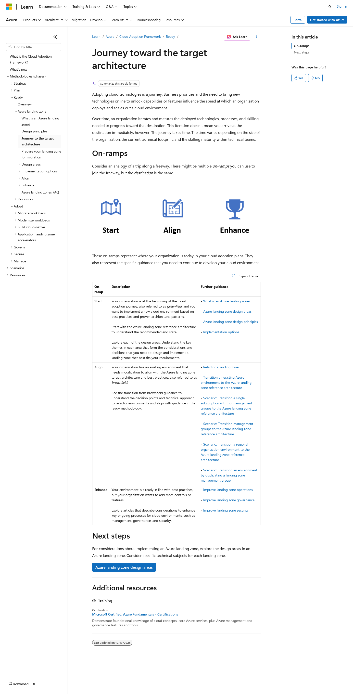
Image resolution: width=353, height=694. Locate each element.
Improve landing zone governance (228, 500)
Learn (96, 36)
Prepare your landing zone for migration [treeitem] (41, 154)
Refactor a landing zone (221, 367)
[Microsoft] (9, 6)
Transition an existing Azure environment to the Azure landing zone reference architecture (226, 382)
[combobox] (33, 47)
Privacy (107, 679)
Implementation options (221, 332)
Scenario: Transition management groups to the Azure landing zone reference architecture (227, 428)
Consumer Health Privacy (141, 679)
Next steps (302, 52)
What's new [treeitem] (18, 69)
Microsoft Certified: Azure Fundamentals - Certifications (135, 614)
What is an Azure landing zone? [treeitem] (40, 121)
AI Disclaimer (15, 679)
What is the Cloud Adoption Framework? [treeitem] (31, 59)
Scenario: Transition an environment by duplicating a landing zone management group (229, 475)
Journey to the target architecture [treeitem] (38, 141)
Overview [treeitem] (25, 104)
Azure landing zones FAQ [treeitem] (40, 192)
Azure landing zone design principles (230, 321)
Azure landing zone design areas (227, 311)
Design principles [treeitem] (34, 131)
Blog (66, 679)
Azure (110, 36)
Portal (298, 19)
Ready (170, 36)
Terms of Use (179, 679)
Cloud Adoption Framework (140, 36)
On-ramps (301, 45)
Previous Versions (44, 679)
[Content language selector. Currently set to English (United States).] (28, 667)
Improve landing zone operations (228, 489)
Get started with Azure (327, 19)
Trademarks (203, 679)
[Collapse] (55, 36)
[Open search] (330, 6)
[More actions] (256, 37)
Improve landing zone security (226, 510)
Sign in (342, 6)
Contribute (88, 679)
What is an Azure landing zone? (226, 301)
